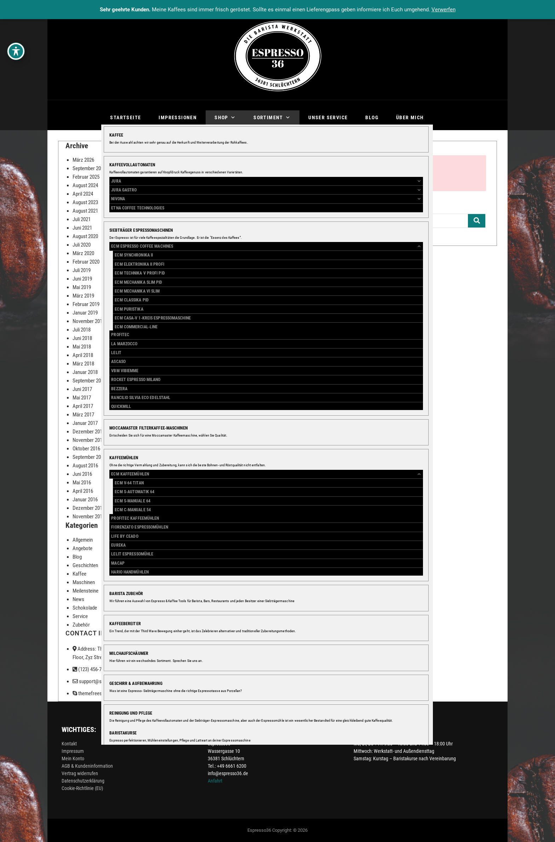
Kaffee (79, 574)
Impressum (73, 751)
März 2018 (83, 364)
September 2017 (89, 380)
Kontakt (69, 743)
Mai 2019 (82, 287)
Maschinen (84, 582)
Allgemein (83, 540)
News (78, 599)
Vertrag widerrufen (80, 773)
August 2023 (85, 202)
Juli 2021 (82, 219)
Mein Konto (73, 758)
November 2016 (89, 440)
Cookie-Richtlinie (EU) (82, 788)
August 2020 (85, 236)
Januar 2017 (85, 423)
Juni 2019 (82, 279)
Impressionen (178, 117)
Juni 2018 (82, 338)
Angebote (82, 548)
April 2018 (83, 355)
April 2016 (83, 491)
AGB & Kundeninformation (87, 766)
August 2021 (85, 211)
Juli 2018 (82, 330)
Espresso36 (259, 830)
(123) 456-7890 (91, 669)
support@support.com (99, 681)
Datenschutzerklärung (83, 781)
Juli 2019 (82, 270)
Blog (371, 117)
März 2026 (83, 160)
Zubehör (81, 625)
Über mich (410, 117)
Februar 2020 (86, 262)
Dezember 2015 (89, 508)
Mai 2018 (82, 347)
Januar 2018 (85, 372)
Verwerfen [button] (443, 9)
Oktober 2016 (86, 448)
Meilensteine (85, 591)
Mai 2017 (82, 397)
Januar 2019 (85, 313)
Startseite (125, 117)
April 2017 (83, 406)
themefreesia (89, 693)
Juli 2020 (82, 245)
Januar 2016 (85, 499)
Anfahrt (215, 781)
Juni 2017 (82, 389)
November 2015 (89, 516)
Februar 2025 (86, 177)
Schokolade (85, 608)
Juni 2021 (82, 228)
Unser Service (328, 117)
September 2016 (89, 457)
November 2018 (89, 321)
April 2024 (83, 194)
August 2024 (85, 185)
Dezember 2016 (89, 431)
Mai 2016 (82, 482)
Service (80, 616)
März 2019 (83, 296)
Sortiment (272, 117)
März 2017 (83, 414)
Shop (225, 117)
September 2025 (89, 168)
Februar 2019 (86, 304)
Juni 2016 (82, 474)
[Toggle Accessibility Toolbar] (15, 51)
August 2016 (85, 465)
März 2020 (83, 253)
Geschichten (85, 565)
